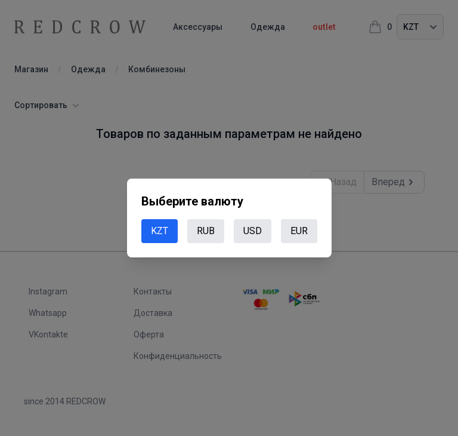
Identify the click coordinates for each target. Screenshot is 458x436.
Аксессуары (206, 27)
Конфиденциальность (178, 356)
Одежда (284, 27)
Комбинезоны (156, 69)
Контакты (153, 291)
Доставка (153, 313)
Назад (337, 182)
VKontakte (48, 334)
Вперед (394, 182)
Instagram (48, 291)
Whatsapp (48, 313)
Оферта (149, 334)
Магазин (31, 69)
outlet (349, 27)
